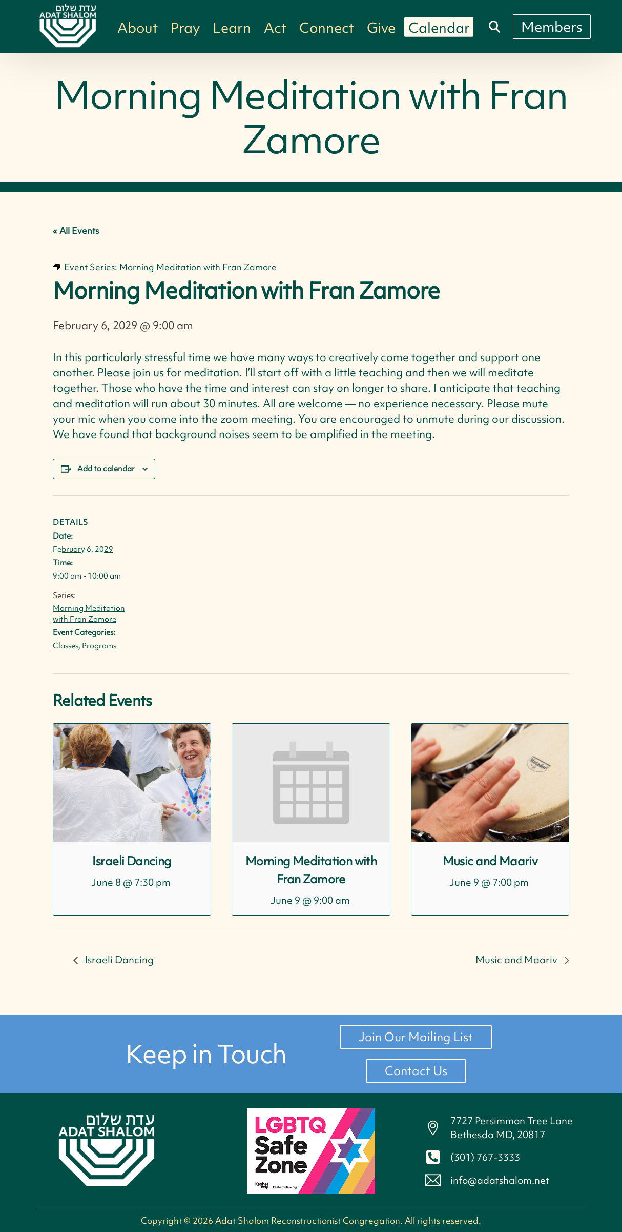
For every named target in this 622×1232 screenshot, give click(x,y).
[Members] (552, 26)
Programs (99, 646)
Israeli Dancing (131, 861)
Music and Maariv (490, 861)
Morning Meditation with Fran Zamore (89, 613)
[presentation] (132, 783)
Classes (65, 646)
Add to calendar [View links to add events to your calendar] (106, 469)
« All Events (76, 230)
